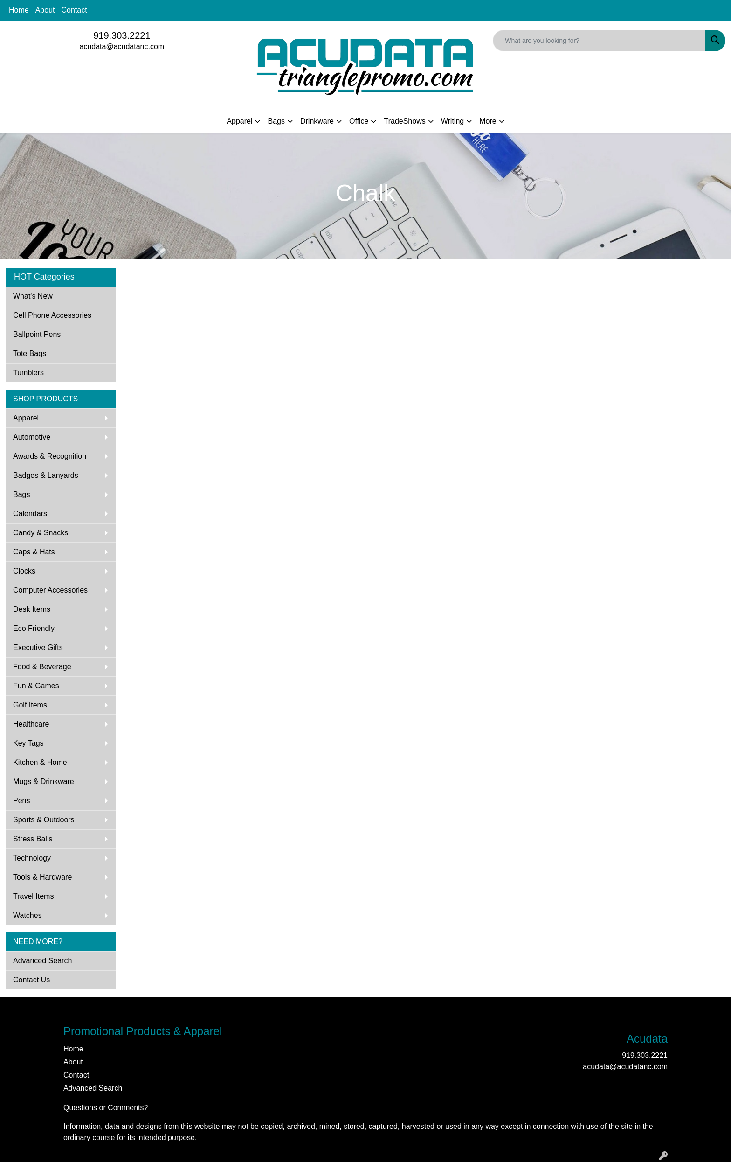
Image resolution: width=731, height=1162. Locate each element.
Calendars (30, 514)
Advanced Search (42, 961)
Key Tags (28, 743)
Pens (21, 801)
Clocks (24, 571)
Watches (27, 915)
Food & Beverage (42, 667)
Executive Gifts (38, 647)
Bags (276, 121)
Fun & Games (36, 686)
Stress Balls (32, 839)
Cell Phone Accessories (52, 315)
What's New (33, 296)
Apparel (239, 121)
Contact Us (31, 980)
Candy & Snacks (40, 533)
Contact (74, 10)
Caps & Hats (34, 552)
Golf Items (30, 705)
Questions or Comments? (105, 1108)
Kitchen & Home (40, 762)
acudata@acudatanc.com (121, 46)
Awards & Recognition (49, 456)
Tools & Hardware (42, 877)
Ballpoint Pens (37, 334)
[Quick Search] (599, 40)
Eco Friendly (34, 628)
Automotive (31, 437)
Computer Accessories (50, 590)
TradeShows (404, 121)
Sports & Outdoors (44, 820)
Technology (32, 858)
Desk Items (31, 609)
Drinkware (317, 121)
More (487, 121)
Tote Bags (29, 353)
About (45, 10)
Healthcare (31, 724)
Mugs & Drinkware (43, 781)
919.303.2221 (121, 35)
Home (19, 10)
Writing (452, 121)
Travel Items (33, 896)
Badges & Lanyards (45, 475)
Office (359, 121)
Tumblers (28, 373)
